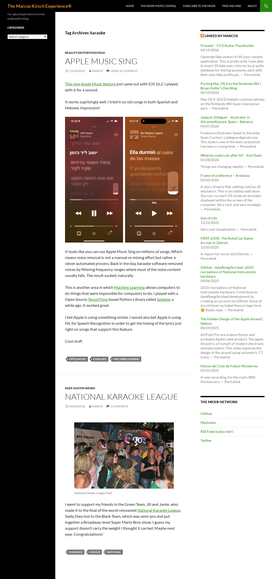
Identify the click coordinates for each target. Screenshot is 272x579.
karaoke (100, 359)
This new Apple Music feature (90, 83)
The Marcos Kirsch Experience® (39, 6)
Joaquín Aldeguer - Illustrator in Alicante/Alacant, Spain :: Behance (227, 119)
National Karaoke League (121, 396)
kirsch (97, 71)
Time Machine (231, 5)
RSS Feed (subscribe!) (217, 431)
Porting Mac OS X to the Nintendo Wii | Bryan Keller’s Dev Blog (231, 85)
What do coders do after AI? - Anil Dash (231, 155)
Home (130, 5)
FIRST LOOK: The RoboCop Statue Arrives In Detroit (227, 240)
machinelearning (126, 359)
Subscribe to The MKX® (199, 5)
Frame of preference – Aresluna (225, 175)
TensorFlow (98, 299)
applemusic (77, 359)
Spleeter (164, 299)
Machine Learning (129, 287)
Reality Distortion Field (85, 53)
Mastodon (208, 422)
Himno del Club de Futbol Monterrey (229, 366)
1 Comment (119, 406)
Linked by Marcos (221, 36)
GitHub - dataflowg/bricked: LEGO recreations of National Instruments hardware (228, 271)
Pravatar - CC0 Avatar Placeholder (227, 45)
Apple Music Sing (101, 61)
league (95, 552)
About (252, 5)
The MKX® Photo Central (158, 5)
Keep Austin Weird (80, 388)
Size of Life (209, 218)
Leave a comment (124, 71)
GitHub (206, 413)
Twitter (206, 440)
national (114, 552)
